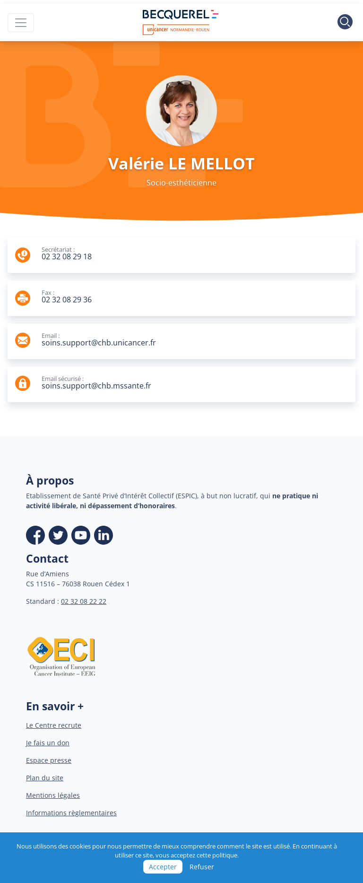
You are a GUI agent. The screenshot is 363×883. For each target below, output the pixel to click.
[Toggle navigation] (21, 22)
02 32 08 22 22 (83, 601)
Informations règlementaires (71, 812)
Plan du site (44, 777)
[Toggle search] (345, 23)
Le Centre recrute (53, 725)
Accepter (163, 866)
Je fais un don (47, 742)
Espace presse (48, 760)
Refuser (202, 866)
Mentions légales (53, 795)
